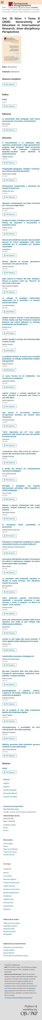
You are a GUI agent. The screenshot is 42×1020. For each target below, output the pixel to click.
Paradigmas (7, 896)
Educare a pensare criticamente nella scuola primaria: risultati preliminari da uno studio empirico (21, 507)
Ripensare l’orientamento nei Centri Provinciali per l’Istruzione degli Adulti (21, 204)
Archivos (34, 7)
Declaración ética (9, 929)
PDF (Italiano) (10, 84)
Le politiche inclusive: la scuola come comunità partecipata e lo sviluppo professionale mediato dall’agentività (21, 358)
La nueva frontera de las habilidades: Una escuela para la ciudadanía (21, 377)
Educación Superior (9, 879)
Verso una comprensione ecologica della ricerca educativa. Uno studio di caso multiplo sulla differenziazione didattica (21, 622)
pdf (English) (9, 333)
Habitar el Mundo (9, 886)
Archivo (5, 830)
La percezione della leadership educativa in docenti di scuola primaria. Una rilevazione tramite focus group (21, 580)
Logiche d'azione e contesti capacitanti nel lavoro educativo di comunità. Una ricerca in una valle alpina (21, 395)
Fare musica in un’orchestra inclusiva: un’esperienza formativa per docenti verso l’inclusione (21, 414)
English (6, 783)
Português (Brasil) (10, 793)
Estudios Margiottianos (11, 893)
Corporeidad (7, 876)
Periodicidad (7, 934)
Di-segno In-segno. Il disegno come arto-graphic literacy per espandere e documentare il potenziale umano (21, 222)
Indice (4, 99)
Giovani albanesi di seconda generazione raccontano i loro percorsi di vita (21, 262)
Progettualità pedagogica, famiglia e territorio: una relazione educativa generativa (21, 170)
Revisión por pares (9, 931)
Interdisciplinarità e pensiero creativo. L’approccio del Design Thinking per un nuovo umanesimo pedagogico (21, 693)
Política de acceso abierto (11, 923)
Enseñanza (7, 909)
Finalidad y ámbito (9, 825)
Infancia (6, 873)
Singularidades (8, 906)
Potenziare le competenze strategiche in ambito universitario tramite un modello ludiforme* (21, 543)
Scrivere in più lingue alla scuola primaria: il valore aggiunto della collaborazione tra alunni (21, 640)
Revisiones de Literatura (11, 889)
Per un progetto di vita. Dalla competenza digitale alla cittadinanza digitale (21, 711)
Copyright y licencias (10, 926)
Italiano (6, 787)
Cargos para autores (10, 852)
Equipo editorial (8, 953)
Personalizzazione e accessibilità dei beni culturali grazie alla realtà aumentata (21, 728)
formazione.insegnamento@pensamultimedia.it (18, 997)
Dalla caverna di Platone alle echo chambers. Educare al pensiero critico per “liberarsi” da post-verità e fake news (21, 281)
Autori (4, 768)
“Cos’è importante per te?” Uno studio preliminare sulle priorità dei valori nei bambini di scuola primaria (21, 434)
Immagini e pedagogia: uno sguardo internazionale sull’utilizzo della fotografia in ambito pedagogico (21, 488)
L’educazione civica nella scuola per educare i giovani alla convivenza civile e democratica (21, 452)
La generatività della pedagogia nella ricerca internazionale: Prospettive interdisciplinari (21, 120)
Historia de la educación (11, 883)
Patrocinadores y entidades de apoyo (15, 956)
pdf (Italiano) (9, 312)
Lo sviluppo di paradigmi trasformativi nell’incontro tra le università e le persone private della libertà (21, 300)
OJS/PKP (26, 981)
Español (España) (9, 790)
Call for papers (8, 844)
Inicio (4, 7)
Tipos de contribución (10, 849)
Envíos (5, 828)
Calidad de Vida (8, 899)
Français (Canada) (10, 797)
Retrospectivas (8, 903)
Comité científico (8, 950)
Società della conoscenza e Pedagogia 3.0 (18, 656)
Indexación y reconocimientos (13, 947)
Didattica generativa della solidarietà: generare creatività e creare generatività (21, 745)
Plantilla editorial (8, 855)
